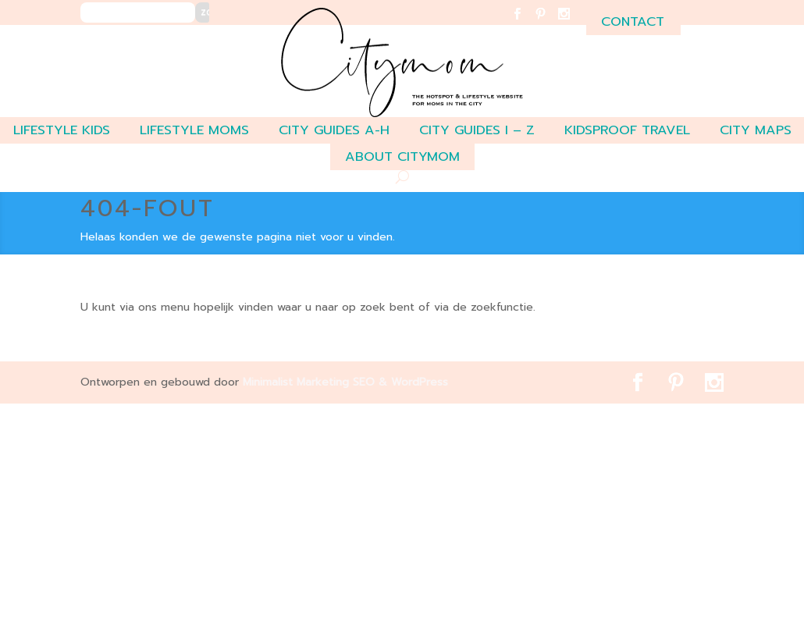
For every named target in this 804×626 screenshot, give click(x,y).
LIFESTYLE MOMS (194, 130)
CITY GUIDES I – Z (477, 130)
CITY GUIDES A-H (334, 130)
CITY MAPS (756, 130)
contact (632, 21)
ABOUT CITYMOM (402, 156)
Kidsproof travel (627, 130)
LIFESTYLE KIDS (61, 130)
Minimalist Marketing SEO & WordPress (345, 382)
